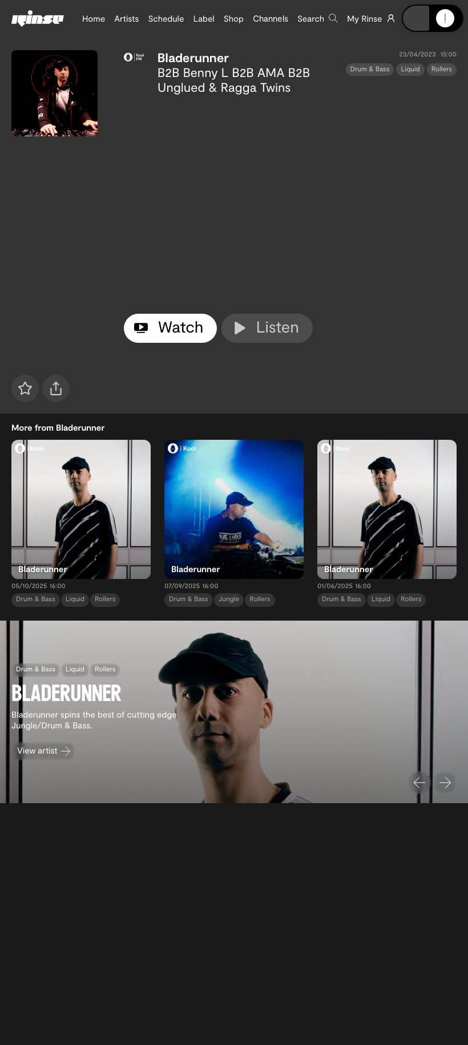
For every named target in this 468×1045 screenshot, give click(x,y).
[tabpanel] (290, 201)
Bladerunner (193, 57)
